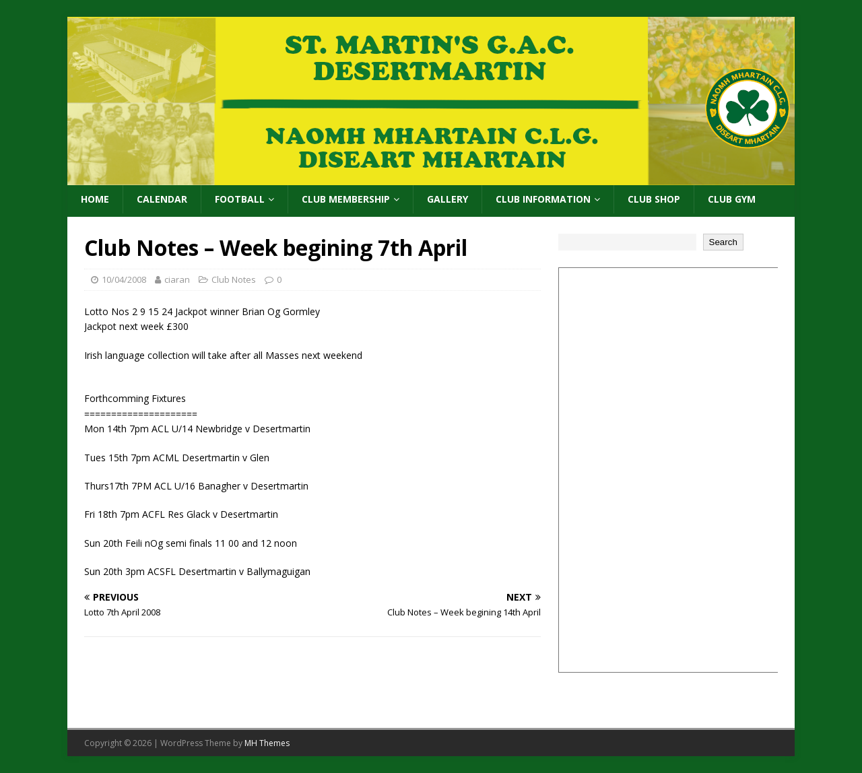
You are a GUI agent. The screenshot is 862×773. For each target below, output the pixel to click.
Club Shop (654, 199)
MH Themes (267, 743)
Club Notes (233, 279)
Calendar (162, 199)
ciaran (177, 279)
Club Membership (346, 199)
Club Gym (732, 199)
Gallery (447, 199)
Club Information (543, 199)
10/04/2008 (124, 279)
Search (723, 242)
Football (240, 199)
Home (95, 199)
